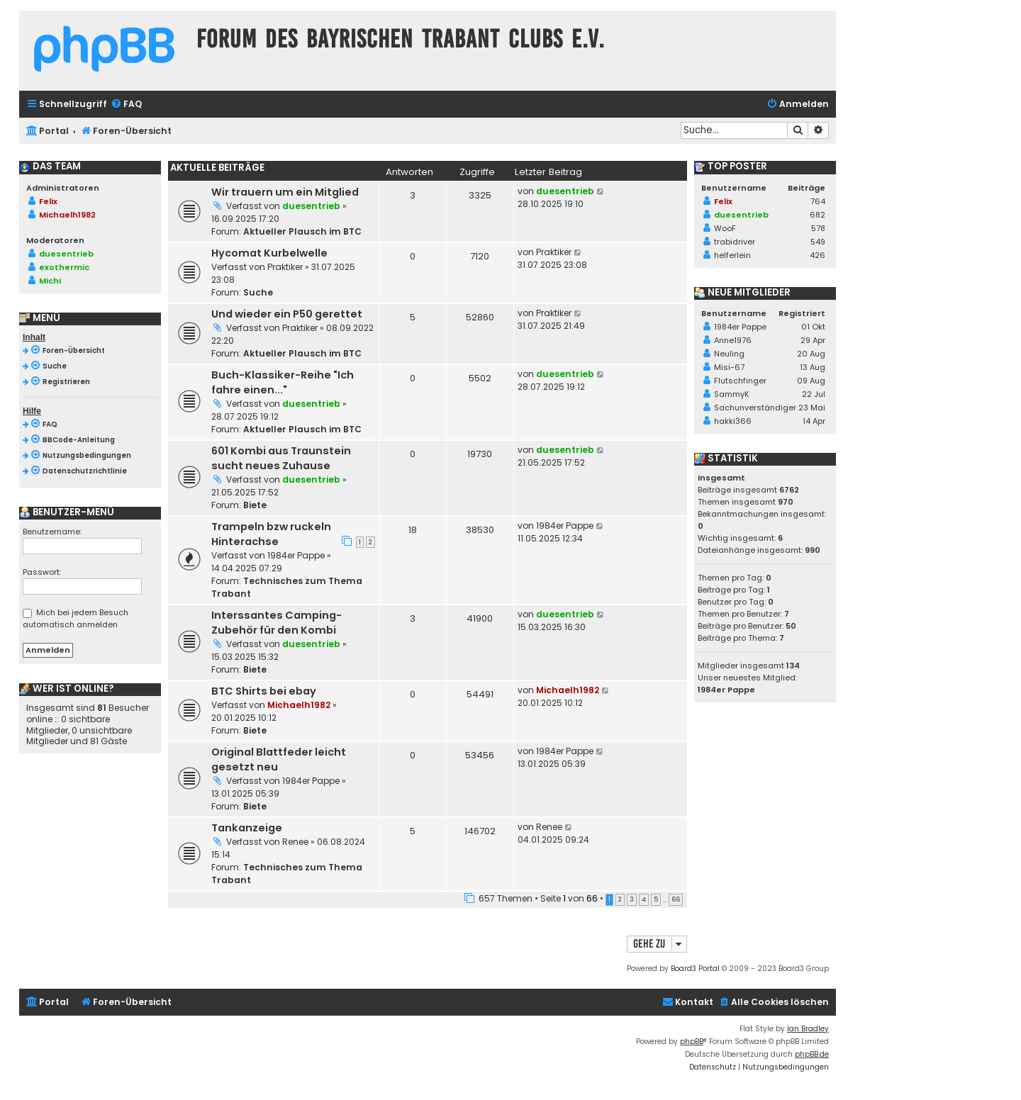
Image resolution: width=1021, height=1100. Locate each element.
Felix (48, 201)
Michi (50, 280)
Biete (255, 505)
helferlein (732, 255)
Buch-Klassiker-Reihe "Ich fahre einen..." (282, 382)
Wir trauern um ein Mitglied (285, 192)
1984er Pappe (296, 555)
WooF (725, 228)
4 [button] (644, 899)
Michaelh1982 (298, 705)
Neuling (729, 353)
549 (817, 241)
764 (817, 201)
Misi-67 (729, 367)
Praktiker (285, 267)
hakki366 (733, 421)
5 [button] (656, 899)
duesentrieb (311, 206)
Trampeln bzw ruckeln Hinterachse (271, 534)
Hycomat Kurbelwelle (269, 253)
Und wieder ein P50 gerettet (286, 314)
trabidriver (734, 241)
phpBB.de (812, 1054)
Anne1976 (733, 340)
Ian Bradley (808, 1028)
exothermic (64, 267)
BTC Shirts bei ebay (263, 691)
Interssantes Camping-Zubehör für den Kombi (276, 622)
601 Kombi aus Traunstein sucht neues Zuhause (281, 458)
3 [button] (632, 899)
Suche (258, 292)
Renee (295, 842)
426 (817, 255)
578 (818, 228)
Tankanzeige (246, 828)
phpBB (691, 1041)
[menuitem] (126, 104)
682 (817, 214)
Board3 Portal (695, 968)
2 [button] (620, 899)
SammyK (731, 394)
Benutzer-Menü (66, 512)
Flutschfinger (740, 380)
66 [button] (675, 899)
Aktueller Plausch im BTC (302, 231)
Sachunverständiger (755, 407)
